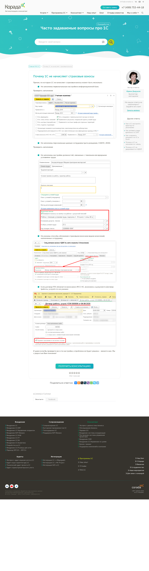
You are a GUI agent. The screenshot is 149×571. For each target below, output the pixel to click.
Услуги (44, 13)
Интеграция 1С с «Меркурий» (54, 460)
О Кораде (140, 461)
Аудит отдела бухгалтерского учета (20, 467)
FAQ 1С (83, 470)
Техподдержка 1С (50, 430)
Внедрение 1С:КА (13, 440)
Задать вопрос (133, 110)
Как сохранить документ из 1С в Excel (132, 137)
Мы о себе (133, 13)
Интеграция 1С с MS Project (53, 463)
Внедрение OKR (85, 439)
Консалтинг (77, 13)
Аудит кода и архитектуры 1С (18, 463)
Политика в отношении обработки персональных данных (23, 491)
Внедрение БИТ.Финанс (16, 433)
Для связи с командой (135, 473)
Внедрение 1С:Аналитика (16, 443)
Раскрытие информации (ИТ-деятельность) (19, 492)
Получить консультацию (74, 366)
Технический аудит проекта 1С (18, 465)
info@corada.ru (126, 2)
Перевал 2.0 (83, 430)
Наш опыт (91, 13)
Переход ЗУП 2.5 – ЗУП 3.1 (16, 450)
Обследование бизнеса (88, 428)
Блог (102, 13)
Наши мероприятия (136, 470)
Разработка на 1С (13, 445)
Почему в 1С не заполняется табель (133, 143)
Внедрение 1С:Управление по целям (92, 442)
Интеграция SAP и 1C (51, 465)
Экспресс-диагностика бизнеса (91, 425)
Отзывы (83, 466)
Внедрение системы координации (92, 433)
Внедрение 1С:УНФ (14, 435)
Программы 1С (59, 13)
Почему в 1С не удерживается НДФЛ (134, 148)
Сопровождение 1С (50, 425)
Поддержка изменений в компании (92, 446)
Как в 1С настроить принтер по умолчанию (133, 125)
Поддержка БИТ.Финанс (52, 433)
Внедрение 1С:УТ (13, 438)
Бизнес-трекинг (85, 444)
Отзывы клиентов (115, 13)
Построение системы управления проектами (92, 436)
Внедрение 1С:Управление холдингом (21, 430)
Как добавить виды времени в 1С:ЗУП (133, 131)
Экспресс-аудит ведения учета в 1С (20, 460)
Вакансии (140, 464)
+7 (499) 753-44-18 (133, 7)
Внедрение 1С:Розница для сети (19, 448)
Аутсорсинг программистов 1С (54, 428)
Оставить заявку (110, 7)
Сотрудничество (137, 467)
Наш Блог (140, 458)
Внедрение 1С (12, 425)
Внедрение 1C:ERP (14, 428)
